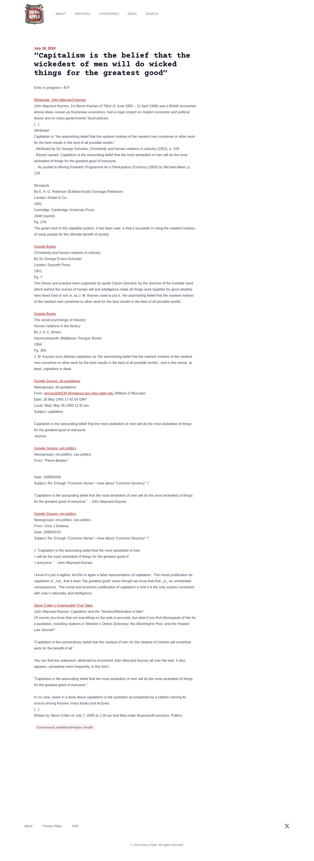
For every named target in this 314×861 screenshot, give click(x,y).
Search (152, 13)
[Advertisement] (240, 79)
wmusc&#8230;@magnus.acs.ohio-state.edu (78, 393)
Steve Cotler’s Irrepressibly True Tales (63, 605)
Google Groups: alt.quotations (57, 381)
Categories (109, 13)
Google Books (45, 246)
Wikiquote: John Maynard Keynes (60, 100)
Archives (82, 13)
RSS (75, 826)
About (60, 13)
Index (132, 13)
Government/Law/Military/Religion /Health (65, 727)
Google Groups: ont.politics (55, 448)
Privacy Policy (52, 826)
